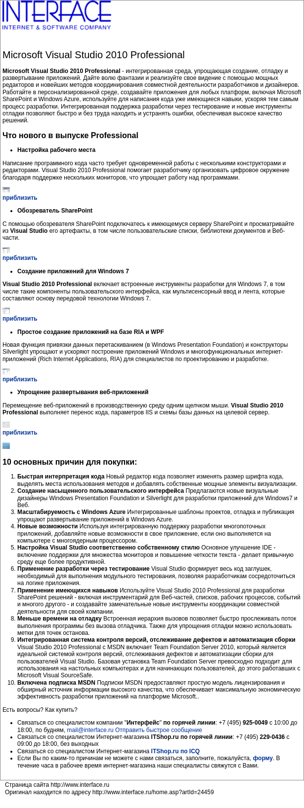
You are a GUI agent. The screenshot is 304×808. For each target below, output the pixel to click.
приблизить (20, 197)
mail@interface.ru (90, 730)
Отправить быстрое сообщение (158, 730)
